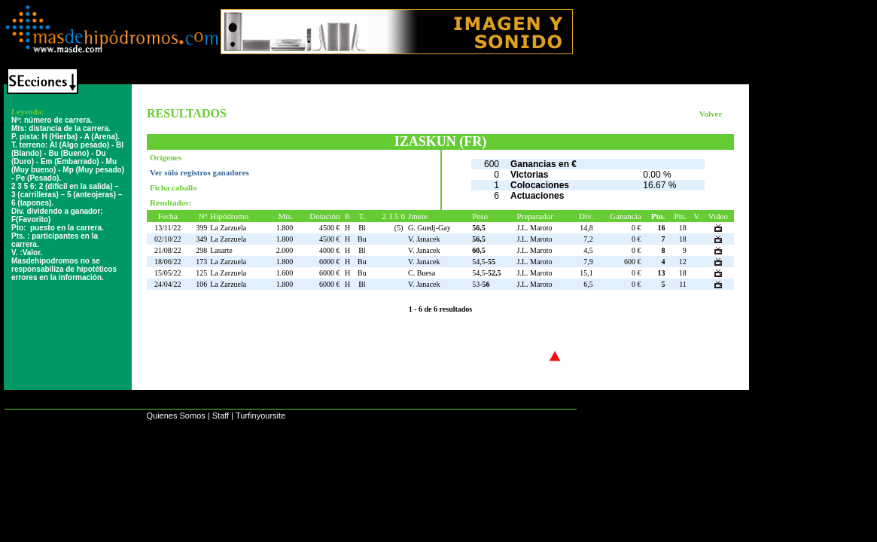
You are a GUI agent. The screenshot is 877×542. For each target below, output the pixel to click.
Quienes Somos (175, 415)
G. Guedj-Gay (429, 228)
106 (201, 284)
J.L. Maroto (535, 228)
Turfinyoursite (260, 415)
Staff (220, 415)
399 (201, 228)
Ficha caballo (173, 187)
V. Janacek (424, 239)
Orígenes (165, 157)
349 (201, 239)
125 (201, 273)
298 (201, 250)
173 (201, 261)
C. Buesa (421, 273)
